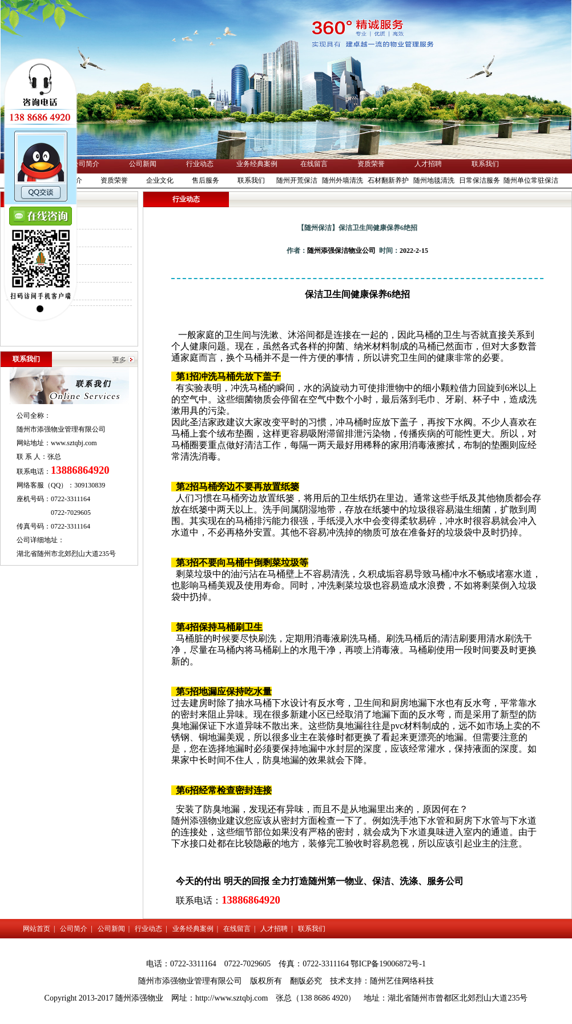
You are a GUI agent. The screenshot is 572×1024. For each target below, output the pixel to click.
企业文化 (160, 180)
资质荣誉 (371, 164)
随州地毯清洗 (433, 180)
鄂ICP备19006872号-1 (388, 964)
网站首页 (36, 929)
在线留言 (314, 164)
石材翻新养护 (388, 180)
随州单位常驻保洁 (530, 180)
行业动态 (200, 164)
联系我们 (485, 164)
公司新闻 (142, 164)
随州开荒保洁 (296, 180)
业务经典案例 (256, 164)
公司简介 (85, 164)
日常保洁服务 (479, 180)
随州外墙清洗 (342, 180)
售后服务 (205, 180)
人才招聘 (428, 164)
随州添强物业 (198, 820)
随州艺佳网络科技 (402, 981)
